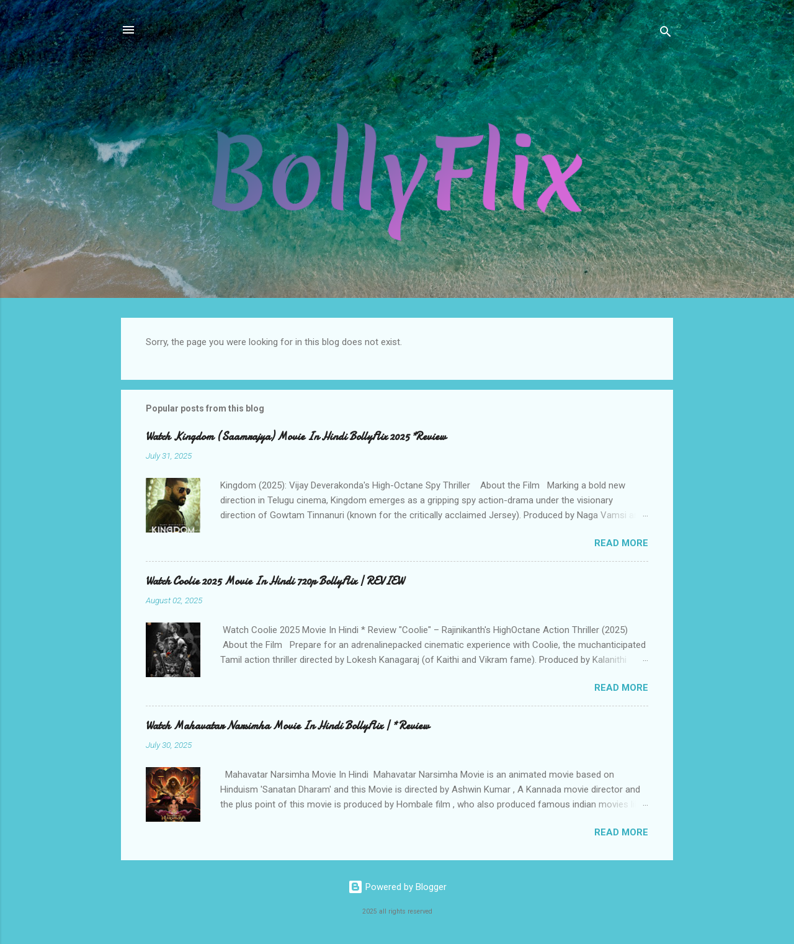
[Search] (665, 34)
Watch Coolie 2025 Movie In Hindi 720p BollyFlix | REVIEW (275, 581)
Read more (621, 543)
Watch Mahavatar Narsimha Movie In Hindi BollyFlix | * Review (287, 726)
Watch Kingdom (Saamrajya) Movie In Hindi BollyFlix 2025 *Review (296, 436)
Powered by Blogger (397, 886)
